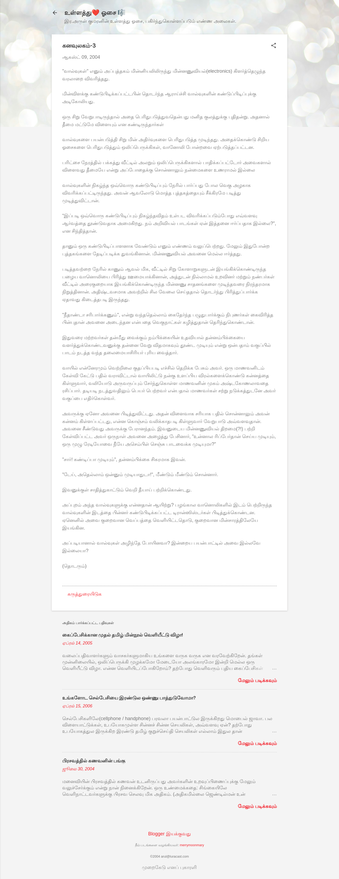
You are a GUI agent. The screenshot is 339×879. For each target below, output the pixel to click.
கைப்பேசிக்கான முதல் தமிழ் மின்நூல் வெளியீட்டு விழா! (122, 635)
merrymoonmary (192, 845)
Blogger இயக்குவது (169, 833)
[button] (273, 46)
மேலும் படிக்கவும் (257, 680)
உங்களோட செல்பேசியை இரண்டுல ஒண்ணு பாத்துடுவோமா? (129, 698)
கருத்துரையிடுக (85, 594)
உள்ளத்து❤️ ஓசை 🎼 (95, 12)
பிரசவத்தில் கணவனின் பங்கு (93, 760)
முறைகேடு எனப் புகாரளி (169, 867)
